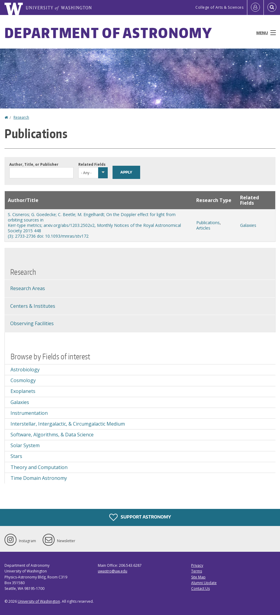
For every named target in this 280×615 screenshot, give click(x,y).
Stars (16, 456)
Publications (208, 222)
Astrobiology (25, 369)
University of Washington (39, 601)
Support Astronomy (140, 517)
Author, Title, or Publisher (34, 164)
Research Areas (27, 288)
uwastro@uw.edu (112, 571)
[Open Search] (272, 7)
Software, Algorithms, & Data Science (52, 434)
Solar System (25, 445)
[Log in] (255, 7)
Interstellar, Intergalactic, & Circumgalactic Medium (68, 423)
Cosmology (23, 380)
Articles (203, 228)
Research (21, 117)
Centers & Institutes (32, 306)
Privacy (197, 565)
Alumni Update (204, 582)
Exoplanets (23, 391)
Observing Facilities (32, 323)
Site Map (198, 577)
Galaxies (248, 225)
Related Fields (92, 164)
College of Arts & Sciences (219, 7)
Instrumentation (29, 413)
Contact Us (200, 588)
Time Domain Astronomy (39, 478)
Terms (196, 571)
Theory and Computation (39, 467)
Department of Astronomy (108, 33)
